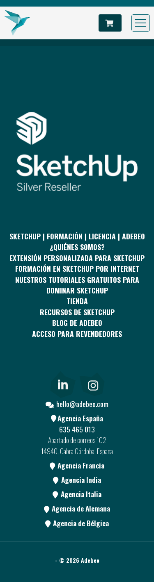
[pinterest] (62, 364)
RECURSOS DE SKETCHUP (77, 312)
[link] (63, 382)
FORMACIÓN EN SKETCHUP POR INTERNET (77, 268)
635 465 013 (77, 429)
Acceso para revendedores (77, 333)
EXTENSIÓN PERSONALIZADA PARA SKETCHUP (77, 257)
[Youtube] (92, 364)
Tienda (77, 301)
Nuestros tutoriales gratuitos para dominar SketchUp (77, 285)
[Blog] (122, 364)
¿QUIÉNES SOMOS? (77, 246)
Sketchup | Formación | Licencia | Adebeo (77, 236)
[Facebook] (32, 364)
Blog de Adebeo (77, 322)
